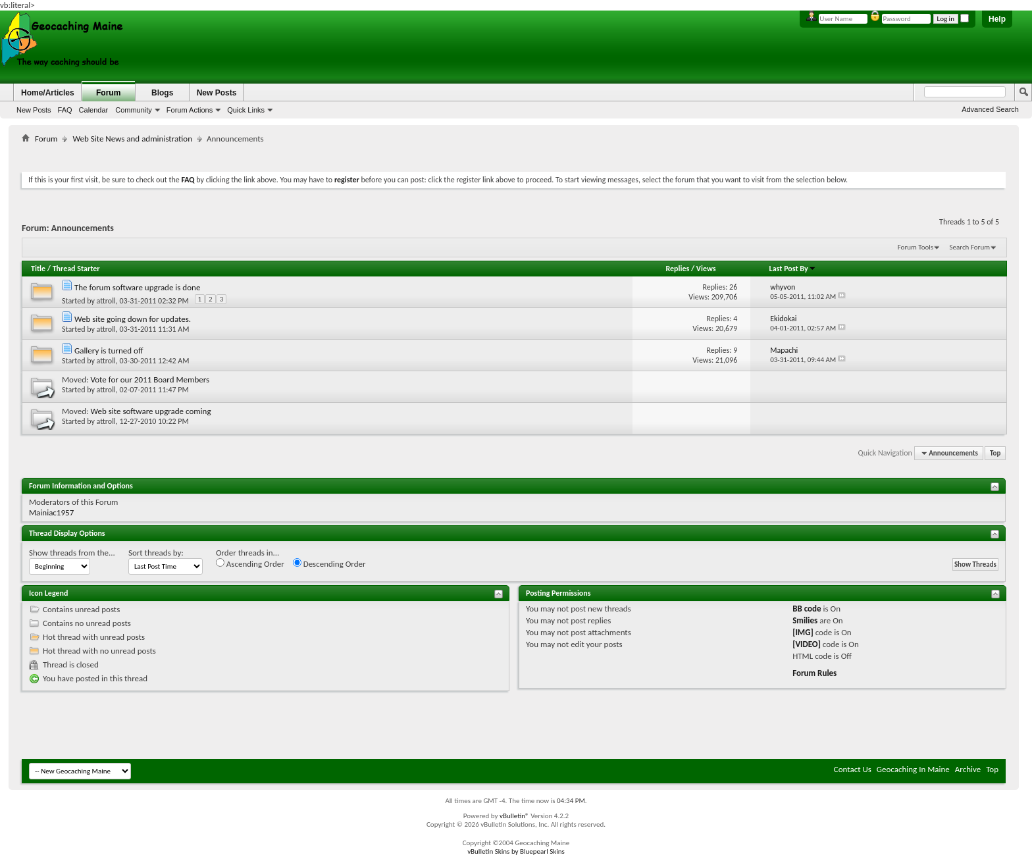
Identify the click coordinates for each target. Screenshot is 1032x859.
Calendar (94, 110)
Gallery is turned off (108, 350)
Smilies (804, 620)
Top (995, 453)
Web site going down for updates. (132, 319)
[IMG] (802, 632)
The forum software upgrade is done (137, 287)
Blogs (162, 92)
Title (38, 268)
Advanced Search (990, 109)
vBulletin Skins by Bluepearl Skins (516, 851)
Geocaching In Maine (913, 769)
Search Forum (970, 247)
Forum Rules (814, 673)
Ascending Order (250, 563)
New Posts (33, 110)
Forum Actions (190, 110)
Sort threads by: (156, 553)
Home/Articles (47, 92)
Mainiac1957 (51, 512)
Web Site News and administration (132, 138)
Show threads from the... (72, 553)
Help (997, 19)
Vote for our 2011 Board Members (149, 379)
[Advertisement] (514, 155)
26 (733, 287)
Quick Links (246, 110)
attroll (106, 300)
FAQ (65, 110)
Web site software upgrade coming (150, 411)
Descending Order (329, 563)
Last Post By (792, 268)
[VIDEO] (806, 644)
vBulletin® (514, 816)
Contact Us (852, 769)
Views (706, 268)
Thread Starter (76, 268)
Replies (677, 268)
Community (133, 110)
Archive (968, 769)
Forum (108, 92)
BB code (806, 608)
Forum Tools (915, 247)
